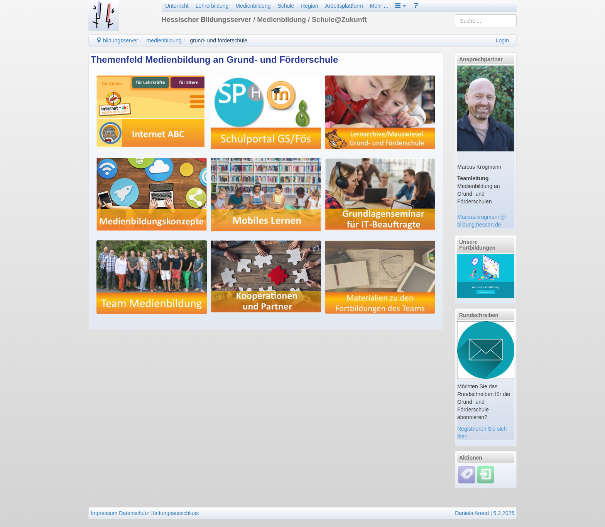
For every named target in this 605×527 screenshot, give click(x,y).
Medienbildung (252, 6)
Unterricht (177, 6)
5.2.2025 (504, 513)
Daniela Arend (472, 513)
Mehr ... (379, 6)
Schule (285, 6)
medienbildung (164, 40)
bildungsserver (117, 40)
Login (502, 40)
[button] (400, 5)
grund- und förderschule (218, 40)
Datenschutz (134, 513)
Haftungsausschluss (174, 513)
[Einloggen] (485, 474)
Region (309, 6)
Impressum (104, 513)
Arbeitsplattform (344, 6)
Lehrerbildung (212, 6)
